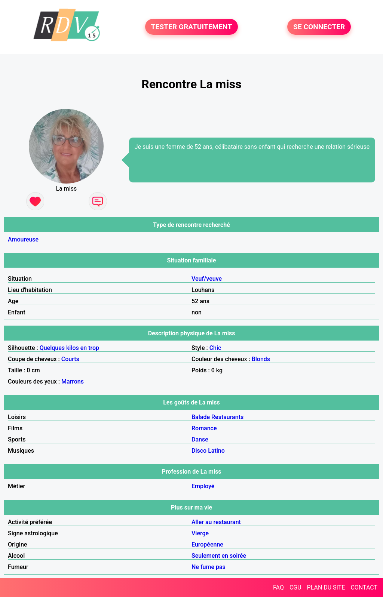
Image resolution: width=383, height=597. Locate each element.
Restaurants (227, 417)
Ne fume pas (209, 566)
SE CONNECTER (319, 26)
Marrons (72, 381)
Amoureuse (23, 239)
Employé (203, 486)
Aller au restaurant (216, 522)
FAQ (278, 587)
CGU (295, 587)
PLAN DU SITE (326, 587)
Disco (199, 450)
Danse (200, 439)
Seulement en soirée (219, 555)
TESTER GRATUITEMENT (191, 26)
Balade (201, 417)
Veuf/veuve (207, 278)
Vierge (200, 533)
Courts (70, 359)
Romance (204, 428)
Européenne (207, 544)
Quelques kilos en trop (69, 347)
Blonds (261, 359)
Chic (215, 347)
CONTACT (363, 587)
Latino (216, 450)
